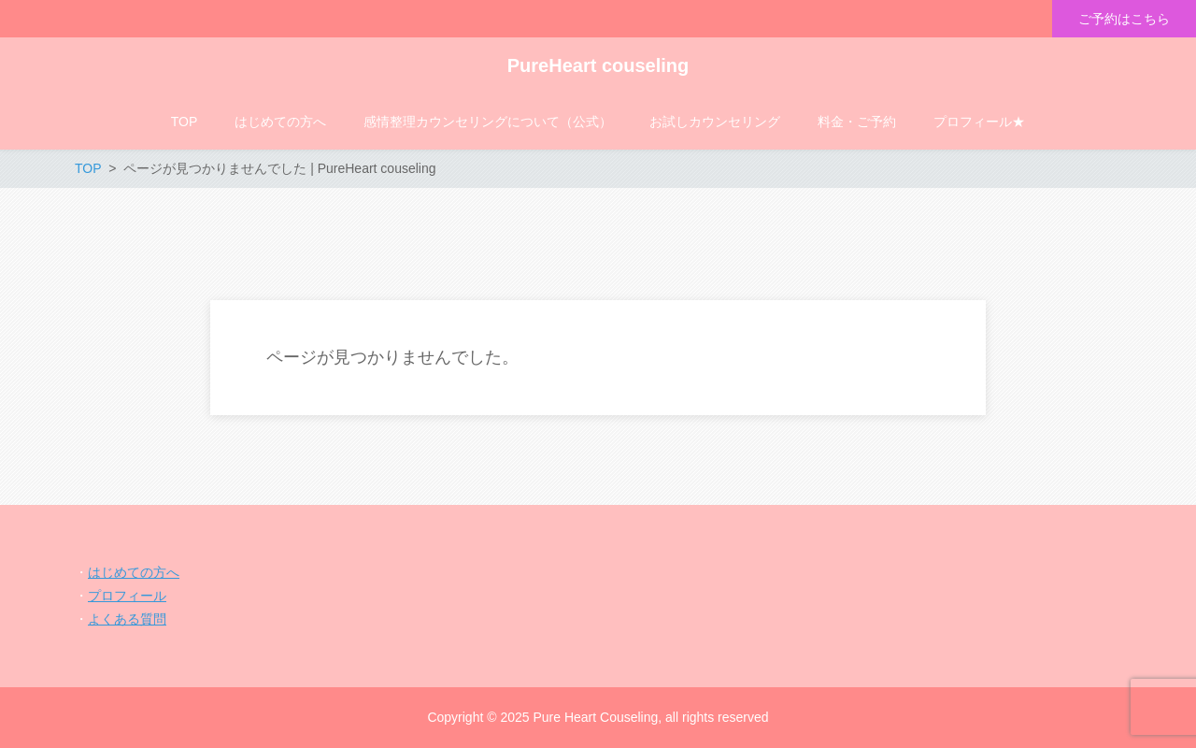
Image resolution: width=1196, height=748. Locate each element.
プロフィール (127, 595)
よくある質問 (127, 618)
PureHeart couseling (598, 65)
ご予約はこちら (1124, 18)
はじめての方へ (133, 572)
